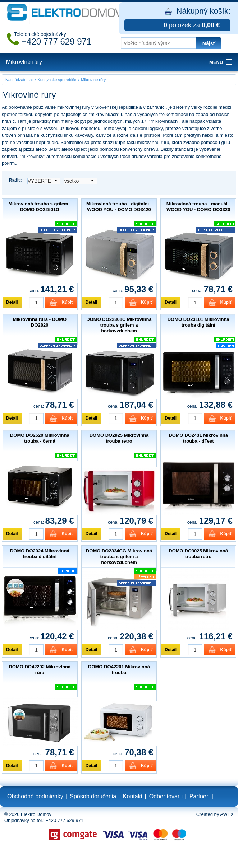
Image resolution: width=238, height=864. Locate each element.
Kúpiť (67, 302)
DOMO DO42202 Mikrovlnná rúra (39, 669)
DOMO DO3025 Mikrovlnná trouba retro (198, 553)
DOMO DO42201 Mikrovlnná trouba (119, 669)
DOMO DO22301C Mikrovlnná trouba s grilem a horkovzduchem (118, 325)
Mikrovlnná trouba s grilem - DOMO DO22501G (39, 206)
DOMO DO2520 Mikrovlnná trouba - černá (39, 438)
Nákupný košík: (177, 18)
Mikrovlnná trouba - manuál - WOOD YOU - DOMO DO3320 (198, 206)
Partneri (199, 796)
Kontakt (132, 796)
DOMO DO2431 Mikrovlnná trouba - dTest (198, 438)
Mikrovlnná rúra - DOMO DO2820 (40, 322)
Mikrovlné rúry (24, 62)
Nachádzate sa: (19, 80)
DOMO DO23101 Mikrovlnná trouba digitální (198, 322)
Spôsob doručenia (93, 796)
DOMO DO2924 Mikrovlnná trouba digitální (39, 553)
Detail (12, 302)
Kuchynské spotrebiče (57, 80)
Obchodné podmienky (35, 796)
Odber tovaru (166, 796)
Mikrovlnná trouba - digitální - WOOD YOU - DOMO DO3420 (119, 206)
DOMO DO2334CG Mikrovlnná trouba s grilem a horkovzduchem (119, 556)
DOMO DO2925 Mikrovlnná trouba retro (119, 438)
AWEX (227, 814)
